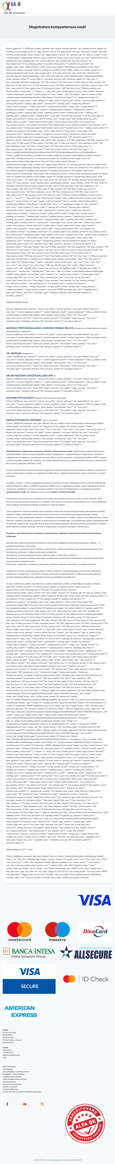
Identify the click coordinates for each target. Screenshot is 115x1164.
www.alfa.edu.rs (8, 1042)
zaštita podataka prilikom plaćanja (15, 1079)
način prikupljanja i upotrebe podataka (16, 1072)
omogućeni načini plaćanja (12, 1077)
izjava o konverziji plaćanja (12, 1084)
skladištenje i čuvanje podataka (13, 1074)
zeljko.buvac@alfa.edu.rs (11, 1055)
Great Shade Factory (56, 1160)
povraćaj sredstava (9, 1082)
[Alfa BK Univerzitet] (14, 8)
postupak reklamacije (10, 1089)
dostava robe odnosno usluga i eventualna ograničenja (22, 1092)
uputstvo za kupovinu (10, 1087)
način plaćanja (8, 1069)
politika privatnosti (9, 1067)
